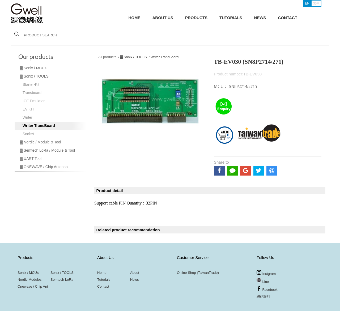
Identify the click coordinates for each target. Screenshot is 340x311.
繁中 (316, 3)
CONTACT (287, 17)
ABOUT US (162, 17)
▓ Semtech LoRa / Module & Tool (47, 150)
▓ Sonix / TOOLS (34, 76)
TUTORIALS (230, 17)
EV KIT (28, 109)
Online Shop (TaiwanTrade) (198, 273)
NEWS (260, 17)
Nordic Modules (29, 280)
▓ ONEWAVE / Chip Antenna (44, 167)
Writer (27, 117)
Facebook (267, 289)
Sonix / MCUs (28, 273)
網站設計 (263, 297)
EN (307, 3)
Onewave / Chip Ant (33, 286)
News (134, 280)
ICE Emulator (34, 101)
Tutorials (103, 280)
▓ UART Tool (30, 158)
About (134, 273)
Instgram (266, 273)
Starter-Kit (31, 84)
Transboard (32, 93)
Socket (28, 134)
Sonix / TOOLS (62, 273)
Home (102, 273)
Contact (103, 286)
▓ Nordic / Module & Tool (40, 142)
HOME (135, 17)
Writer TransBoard (39, 125)
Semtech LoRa (61, 280)
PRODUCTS (196, 17)
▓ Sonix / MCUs (33, 68)
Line (263, 281)
